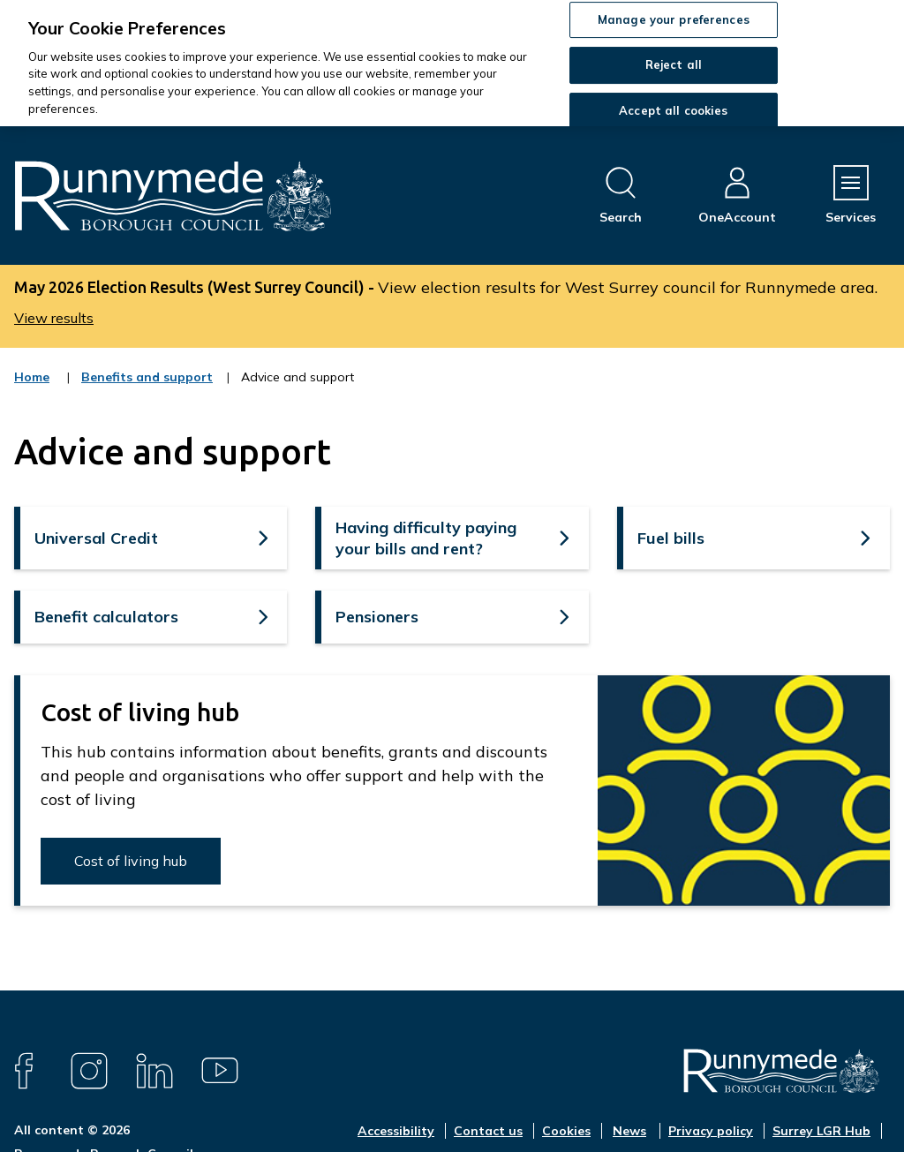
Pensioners (376, 616)
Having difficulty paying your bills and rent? (425, 537)
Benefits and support (147, 388)
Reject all (673, 64)
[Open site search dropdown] (620, 195)
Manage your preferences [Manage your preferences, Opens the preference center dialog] (674, 19)
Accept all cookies (673, 110)
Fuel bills (670, 538)
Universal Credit (96, 538)
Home (31, 377)
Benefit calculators (106, 616)
